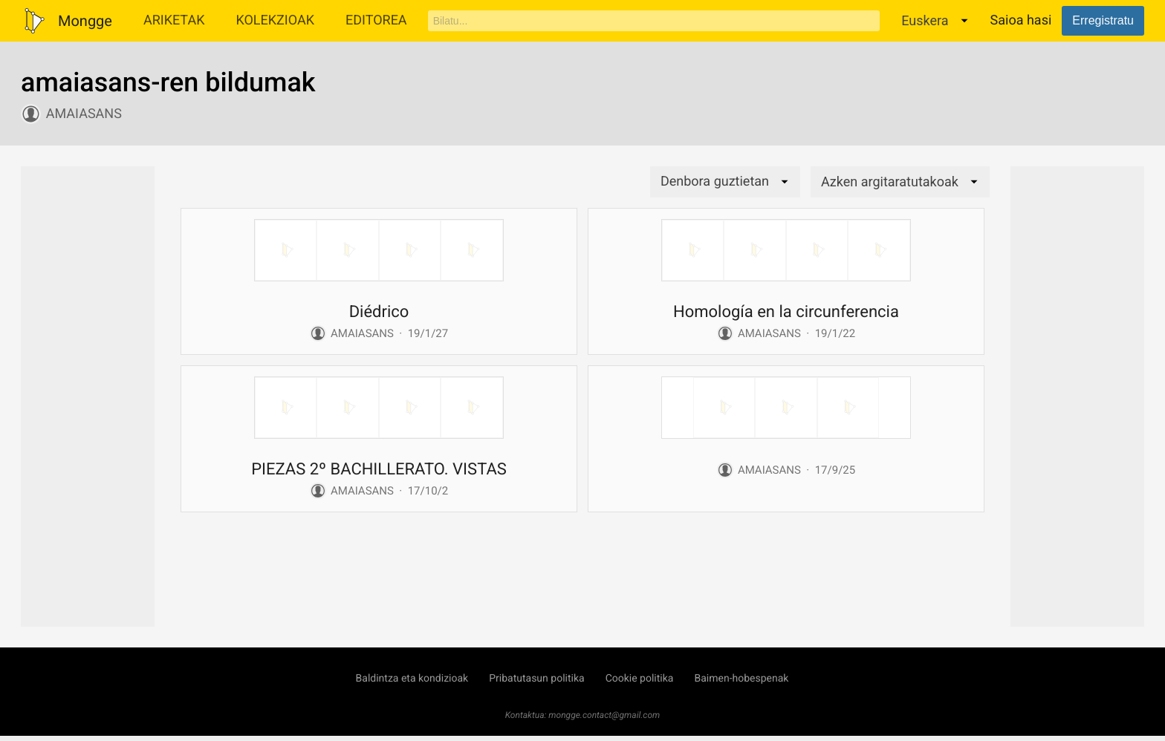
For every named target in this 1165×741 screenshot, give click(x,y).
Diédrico (379, 312)
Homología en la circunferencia (786, 312)
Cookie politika (640, 679)
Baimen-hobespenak (741, 679)
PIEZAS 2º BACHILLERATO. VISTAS (379, 469)
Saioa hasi (1021, 20)
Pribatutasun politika (536, 679)
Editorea (376, 20)
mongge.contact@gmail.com (604, 715)
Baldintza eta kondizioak (412, 679)
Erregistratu (1103, 20)
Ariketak (174, 20)
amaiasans (84, 114)
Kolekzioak (275, 20)
